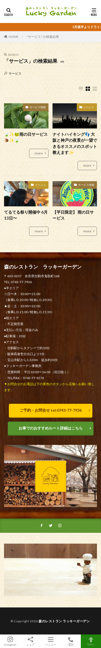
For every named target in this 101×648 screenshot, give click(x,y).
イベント (88, 107)
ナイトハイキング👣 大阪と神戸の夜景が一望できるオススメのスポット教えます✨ (75, 143)
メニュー (50, 641)
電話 (71, 641)
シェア (30, 641)
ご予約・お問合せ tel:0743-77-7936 (51, 410)
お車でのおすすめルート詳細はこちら (51, 428)
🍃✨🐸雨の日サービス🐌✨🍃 (26, 137)
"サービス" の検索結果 (43, 37)
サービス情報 (38, 107)
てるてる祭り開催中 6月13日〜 (26, 215)
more (39, 153)
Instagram (10, 641)
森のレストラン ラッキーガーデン (64, 621)
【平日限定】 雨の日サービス (73, 215)
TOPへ (91, 641)
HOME (14, 37)
